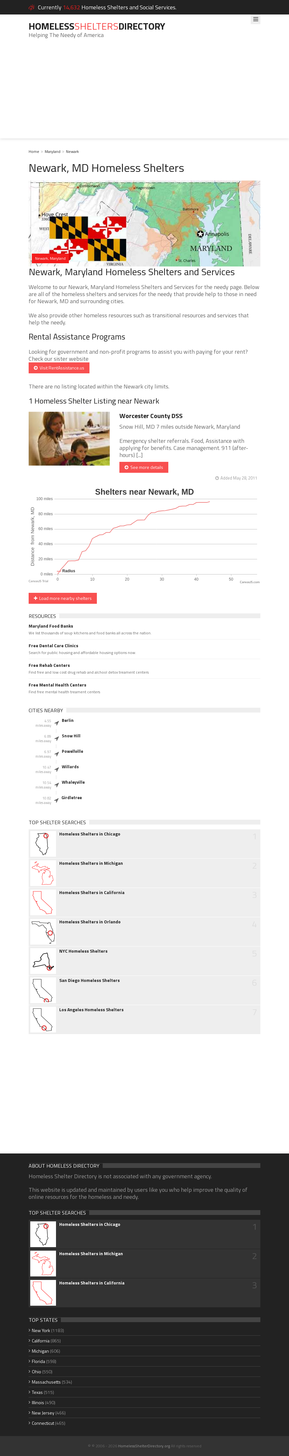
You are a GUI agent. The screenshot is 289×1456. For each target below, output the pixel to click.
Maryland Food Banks (51, 626)
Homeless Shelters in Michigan (91, 863)
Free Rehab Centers (49, 665)
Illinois (38, 1402)
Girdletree (71, 797)
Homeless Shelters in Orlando (90, 922)
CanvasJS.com (250, 582)
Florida (38, 1361)
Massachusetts (46, 1381)
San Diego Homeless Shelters (89, 980)
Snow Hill (71, 736)
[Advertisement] (144, 93)
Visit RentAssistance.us (59, 367)
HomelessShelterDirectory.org (144, 1446)
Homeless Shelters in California (92, 892)
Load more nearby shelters (63, 598)
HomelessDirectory (97, 26)
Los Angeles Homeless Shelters (91, 1010)
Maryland (53, 151)
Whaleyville (73, 782)
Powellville (72, 751)
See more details (144, 467)
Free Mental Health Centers (57, 685)
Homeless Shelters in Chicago (89, 834)
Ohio (36, 1371)
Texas (37, 1392)
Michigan (40, 1351)
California (41, 1340)
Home (34, 151)
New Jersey (43, 1412)
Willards (70, 767)
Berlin (68, 720)
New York (41, 1330)
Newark (72, 151)
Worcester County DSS (150, 416)
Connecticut (43, 1423)
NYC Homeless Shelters (83, 951)
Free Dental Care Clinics (53, 646)
